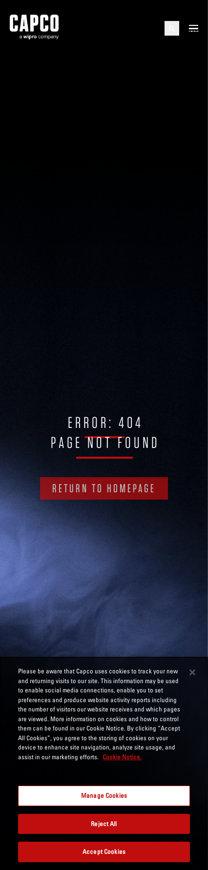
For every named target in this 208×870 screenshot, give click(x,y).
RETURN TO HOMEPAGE (104, 488)
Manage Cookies (104, 795)
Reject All (104, 824)
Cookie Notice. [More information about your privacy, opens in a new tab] (122, 757)
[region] (104, 763)
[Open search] (172, 28)
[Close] (192, 672)
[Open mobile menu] (193, 28)
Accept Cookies (104, 851)
